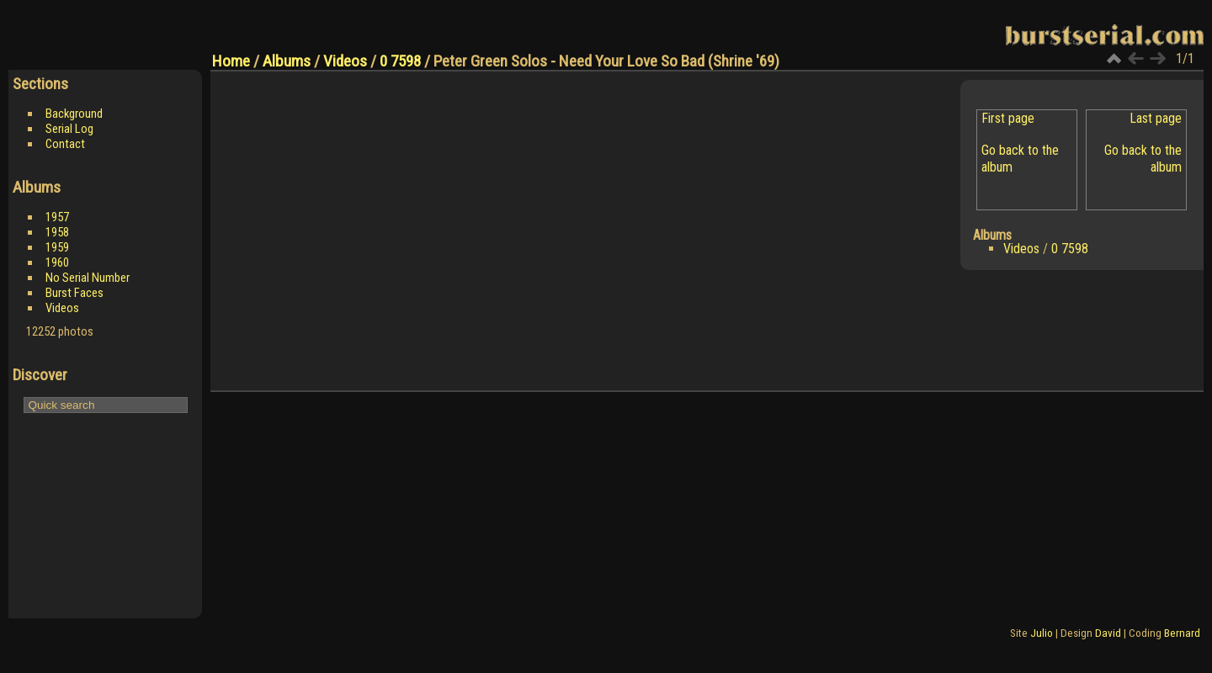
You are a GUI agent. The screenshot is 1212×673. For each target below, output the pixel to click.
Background (74, 113)
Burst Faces (74, 292)
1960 (57, 262)
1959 (57, 247)
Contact (65, 143)
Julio (1041, 633)
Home (231, 61)
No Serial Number (87, 277)
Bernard (1182, 633)
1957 (57, 217)
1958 (57, 232)
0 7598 (400, 61)
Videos (62, 307)
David (1108, 633)
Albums (287, 61)
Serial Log (69, 128)
